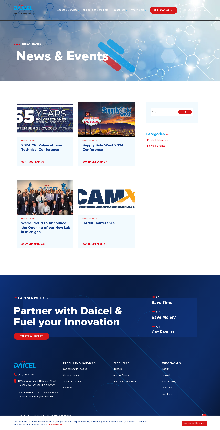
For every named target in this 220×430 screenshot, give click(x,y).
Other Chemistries (72, 381)
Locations (167, 394)
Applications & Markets (95, 8)
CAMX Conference (98, 223)
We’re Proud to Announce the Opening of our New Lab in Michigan (45, 227)
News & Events (28, 141)
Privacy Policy (55, 424)
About (165, 369)
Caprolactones (71, 375)
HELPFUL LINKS (189, 8)
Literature (117, 369)
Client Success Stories (125, 381)
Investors (167, 388)
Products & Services (66, 8)
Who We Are (137, 8)
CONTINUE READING (33, 162)
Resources (119, 8)
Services (67, 388)
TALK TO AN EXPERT (163, 9)
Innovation (167, 375)
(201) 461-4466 (26, 374)
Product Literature (157, 140)
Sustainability (169, 381)
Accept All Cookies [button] (194, 423)
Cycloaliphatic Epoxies (75, 369)
